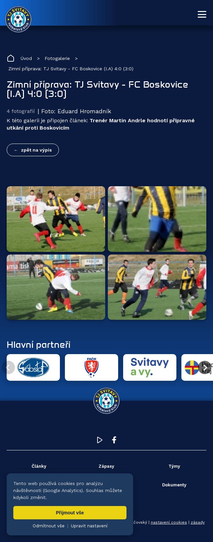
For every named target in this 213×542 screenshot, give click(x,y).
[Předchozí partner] (8, 367)
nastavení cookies (169, 522)
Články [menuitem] (39, 466)
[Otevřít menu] (202, 14)
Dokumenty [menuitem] (174, 484)
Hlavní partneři (39, 344)
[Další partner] (204, 367)
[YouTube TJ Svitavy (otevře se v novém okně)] (100, 441)
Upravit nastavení (89, 525)
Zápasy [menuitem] (106, 466)
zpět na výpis (36, 150)
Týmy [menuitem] (174, 466)
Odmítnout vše (49, 525)
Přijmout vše (70, 512)
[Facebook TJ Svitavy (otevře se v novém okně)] (114, 441)
